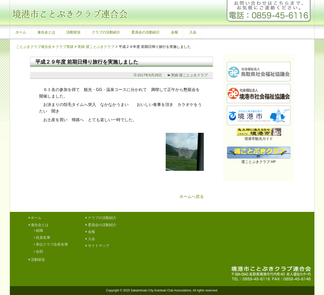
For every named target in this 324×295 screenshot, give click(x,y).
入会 (192, 32)
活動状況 (73, 32)
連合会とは (46, 32)
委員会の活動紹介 (145, 32)
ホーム (21, 32)
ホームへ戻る (191, 196)
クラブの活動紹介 (106, 32)
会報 (174, 32)
